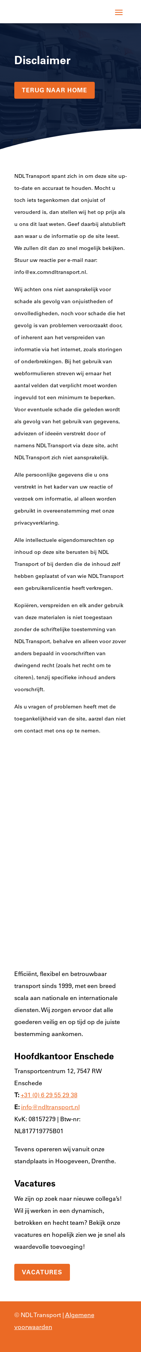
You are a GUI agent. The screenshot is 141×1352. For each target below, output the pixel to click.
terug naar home (54, 90)
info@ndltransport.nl (50, 1107)
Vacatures (42, 1272)
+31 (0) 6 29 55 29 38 (49, 1095)
